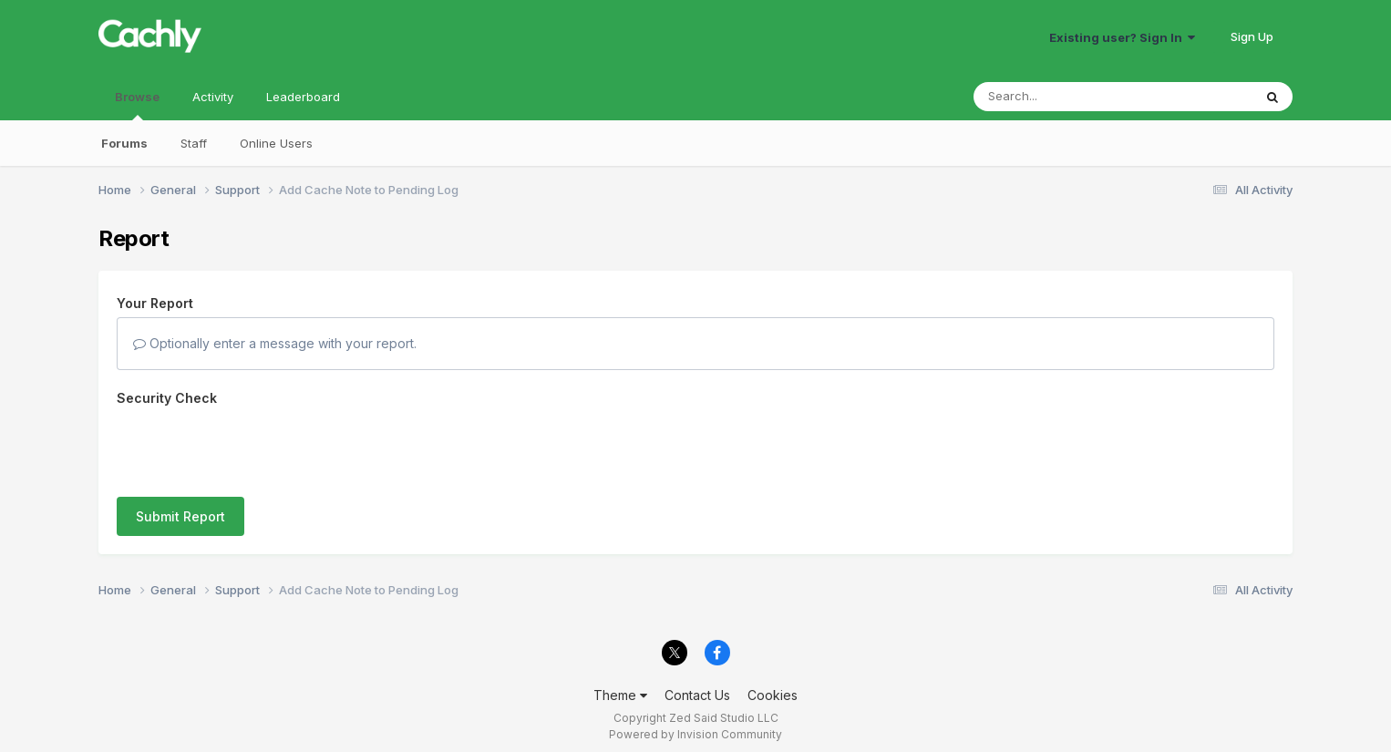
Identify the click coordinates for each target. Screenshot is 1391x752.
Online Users (276, 143)
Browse (137, 104)
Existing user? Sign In (1122, 37)
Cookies (772, 686)
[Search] (1063, 96)
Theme (620, 686)
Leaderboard (303, 96)
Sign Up (1252, 36)
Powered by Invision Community (695, 725)
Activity (212, 96)
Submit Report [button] (180, 445)
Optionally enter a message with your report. (275, 343)
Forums (124, 143)
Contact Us (697, 686)
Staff (193, 143)
